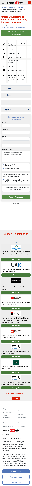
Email (4, 136)
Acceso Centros (8, 426)
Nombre (5, 123)
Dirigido (6, 102)
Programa (7, 110)
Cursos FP (21, 414)
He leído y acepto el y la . (16, 181)
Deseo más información (12, 168)
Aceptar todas (16, 471)
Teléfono (5, 143)
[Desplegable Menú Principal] (3, 3)
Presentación (8, 88)
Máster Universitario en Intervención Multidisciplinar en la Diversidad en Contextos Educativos (15, 287)
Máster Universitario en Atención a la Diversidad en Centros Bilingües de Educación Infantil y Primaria (16, 254)
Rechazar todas (16, 477)
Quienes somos (8, 412)
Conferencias (22, 417)
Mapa (5, 409)
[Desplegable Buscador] (29, 2)
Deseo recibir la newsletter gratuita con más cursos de (17, 188)
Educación (16, 398)
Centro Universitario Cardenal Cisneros (13, 27)
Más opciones (16, 482)
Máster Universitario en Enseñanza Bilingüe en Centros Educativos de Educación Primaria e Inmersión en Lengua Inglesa (15, 320)
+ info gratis (16, 259)
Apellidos (5, 129)
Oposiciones (22, 426)
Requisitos (7, 95)
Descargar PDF (10, 165)
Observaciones (7, 149)
